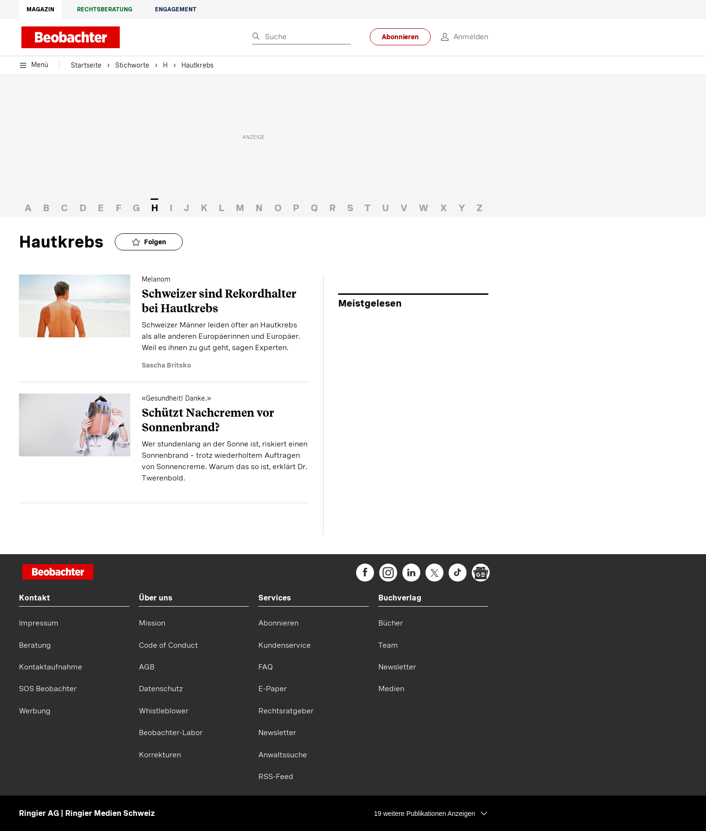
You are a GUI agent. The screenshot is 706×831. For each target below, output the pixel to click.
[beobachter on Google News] (481, 573)
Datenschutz (161, 688)
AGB (146, 666)
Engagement (175, 9)
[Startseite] (58, 573)
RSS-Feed (275, 776)
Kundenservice (284, 645)
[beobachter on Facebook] (365, 573)
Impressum (39, 622)
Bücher (390, 622)
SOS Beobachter (48, 688)
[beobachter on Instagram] (388, 573)
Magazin (40, 9)
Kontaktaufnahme (50, 666)
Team (388, 645)
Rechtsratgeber (286, 710)
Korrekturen (160, 754)
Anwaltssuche (282, 754)
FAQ (265, 666)
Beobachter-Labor (171, 732)
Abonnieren (400, 37)
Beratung (35, 645)
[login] (459, 36)
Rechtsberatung (104, 9)
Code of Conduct (168, 645)
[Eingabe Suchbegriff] (301, 37)
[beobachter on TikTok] (458, 573)
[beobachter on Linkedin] (411, 573)
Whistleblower (163, 710)
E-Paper (272, 688)
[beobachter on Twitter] (434, 573)
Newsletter (277, 732)
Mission (152, 622)
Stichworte (132, 66)
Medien (391, 688)
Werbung (35, 710)
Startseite (86, 66)
